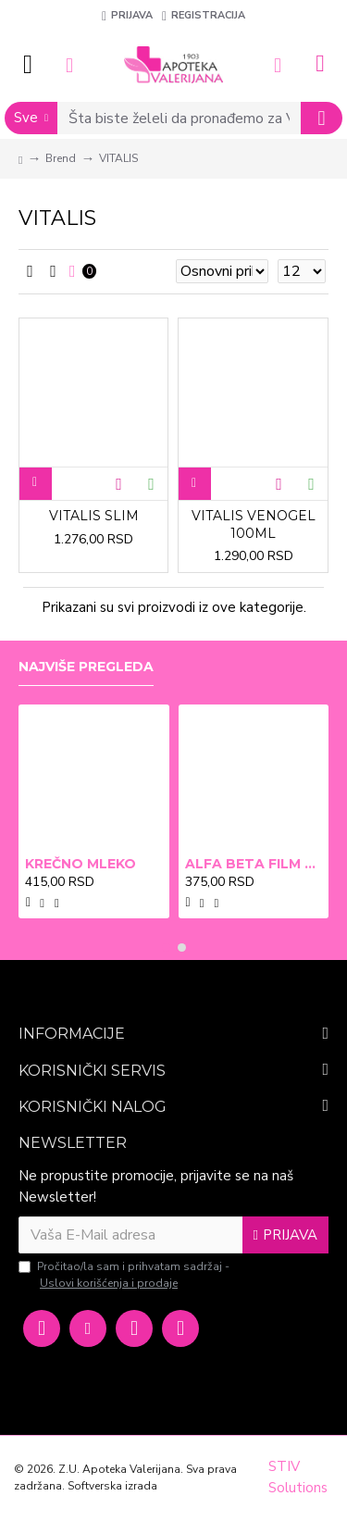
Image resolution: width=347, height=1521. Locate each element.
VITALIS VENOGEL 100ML (254, 524)
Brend (60, 158)
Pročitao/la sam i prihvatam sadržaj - (124, 1275)
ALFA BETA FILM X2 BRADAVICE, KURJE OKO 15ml (254, 863)
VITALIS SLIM (94, 515)
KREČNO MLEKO (80, 863)
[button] (166, 947)
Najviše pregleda (86, 667)
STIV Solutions (298, 1477)
